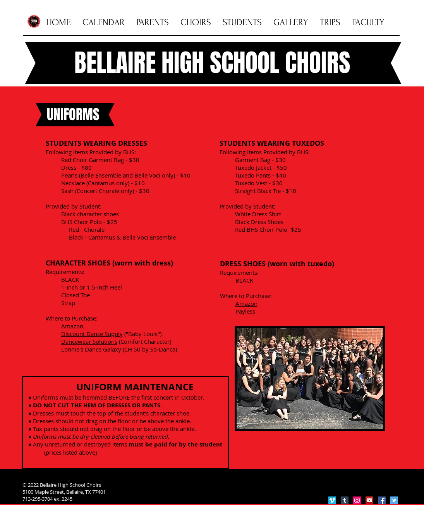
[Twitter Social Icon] (394, 500)
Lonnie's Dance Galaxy (91, 349)
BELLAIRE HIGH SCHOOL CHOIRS (212, 63)
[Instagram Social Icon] (357, 500)
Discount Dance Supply (92, 334)
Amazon (246, 303)
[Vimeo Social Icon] (332, 500)
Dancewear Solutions (89, 341)
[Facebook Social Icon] (382, 500)
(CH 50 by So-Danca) (149, 349)
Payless (245, 311)
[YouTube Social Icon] (369, 500)
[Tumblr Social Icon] (344, 500)
